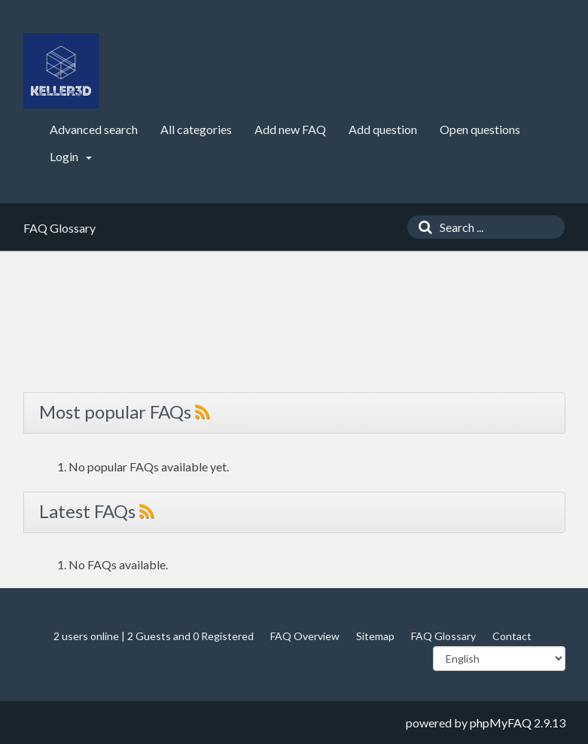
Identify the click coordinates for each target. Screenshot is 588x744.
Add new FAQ (290, 129)
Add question (383, 129)
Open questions (480, 129)
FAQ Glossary (443, 636)
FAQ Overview (305, 636)
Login (71, 156)
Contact (512, 636)
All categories (196, 129)
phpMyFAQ (501, 722)
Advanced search (94, 129)
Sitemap (375, 636)
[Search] (421, 227)
